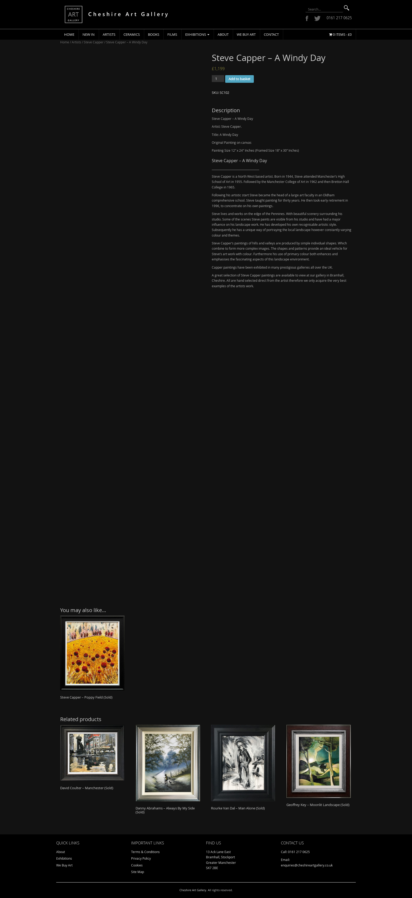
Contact (271, 34)
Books (153, 34)
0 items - (340, 34)
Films (172, 34)
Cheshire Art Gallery (192, 890)
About (223, 34)
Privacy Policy (141, 858)
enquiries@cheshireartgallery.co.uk (307, 865)
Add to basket (239, 78)
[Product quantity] (218, 78)
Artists (109, 34)
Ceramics (131, 34)
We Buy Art (246, 34)
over (318, 267)
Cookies (137, 865)
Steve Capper (94, 42)
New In (89, 34)
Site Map (137, 872)
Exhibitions (197, 34)
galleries (303, 267)
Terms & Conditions (145, 852)
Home (69, 34)
